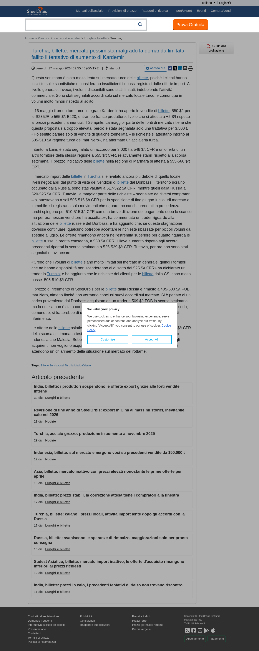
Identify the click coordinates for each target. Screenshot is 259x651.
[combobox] (86, 24)
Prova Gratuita (190, 24)
